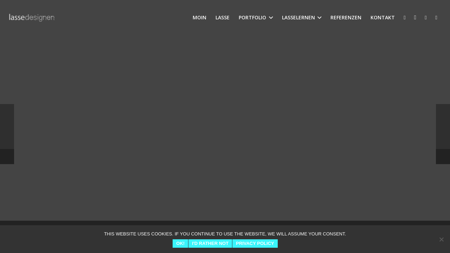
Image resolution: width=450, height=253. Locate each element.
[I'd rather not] (441, 239)
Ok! (180, 243)
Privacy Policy (255, 243)
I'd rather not (210, 243)
